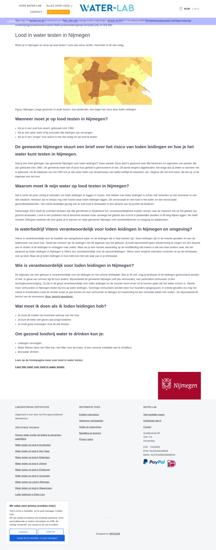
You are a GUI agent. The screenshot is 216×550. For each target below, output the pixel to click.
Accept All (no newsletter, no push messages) (37, 538)
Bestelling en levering (90, 433)
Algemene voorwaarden (91, 421)
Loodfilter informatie (18, 18)
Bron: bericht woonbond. (59, 296)
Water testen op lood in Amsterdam (33, 445)
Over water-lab (72, 7)
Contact (125, 7)
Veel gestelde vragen (154, 414)
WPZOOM (114, 534)
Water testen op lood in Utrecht (31, 463)
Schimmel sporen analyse (93, 18)
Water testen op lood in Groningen (32, 476)
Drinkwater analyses (133, 18)
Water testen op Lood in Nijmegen (32, 482)
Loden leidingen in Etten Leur (30, 494)
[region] (37, 522)
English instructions (89, 414)
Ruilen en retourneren (90, 427)
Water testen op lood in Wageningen (33, 488)
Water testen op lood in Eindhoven (32, 470)
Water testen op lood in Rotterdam (32, 457)
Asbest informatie (54, 18)
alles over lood (99, 7)
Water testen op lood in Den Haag (32, 451)
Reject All (50, 532)
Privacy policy (86, 439)
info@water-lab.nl (152, 421)
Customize (23, 532)
